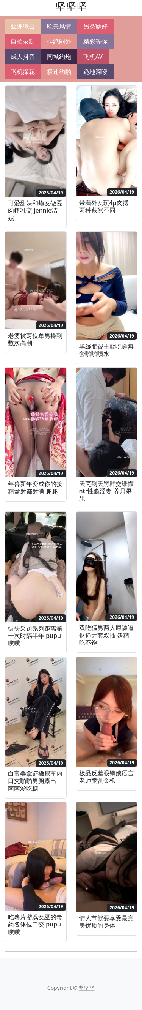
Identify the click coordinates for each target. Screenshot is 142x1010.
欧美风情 (59, 26)
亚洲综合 (23, 26)
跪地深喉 (95, 72)
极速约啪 (59, 72)
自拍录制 (23, 41)
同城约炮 (59, 56)
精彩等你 (95, 41)
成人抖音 (23, 56)
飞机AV (93, 56)
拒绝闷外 (59, 41)
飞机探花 (23, 72)
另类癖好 (95, 26)
